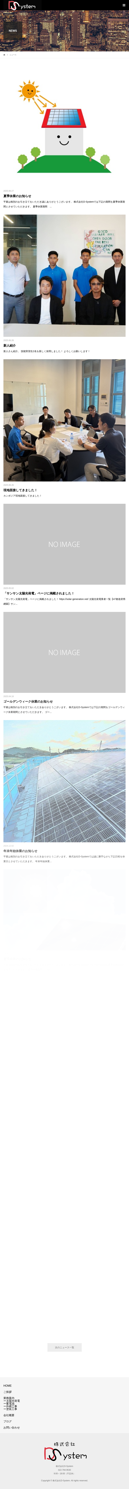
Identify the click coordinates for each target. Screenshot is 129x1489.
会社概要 (8, 1415)
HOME (7, 1385)
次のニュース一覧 (64, 1347)
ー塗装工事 (10, 1409)
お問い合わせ (11, 1427)
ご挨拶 (7, 1391)
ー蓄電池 (8, 1403)
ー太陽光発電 (11, 1400)
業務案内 (8, 1398)
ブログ (7, 1421)
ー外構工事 (10, 1406)
